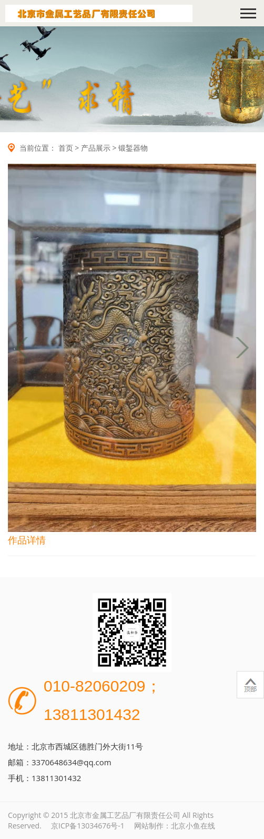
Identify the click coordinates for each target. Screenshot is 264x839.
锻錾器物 (133, 148)
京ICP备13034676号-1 (88, 826)
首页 (65, 148)
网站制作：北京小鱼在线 (174, 826)
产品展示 (95, 148)
